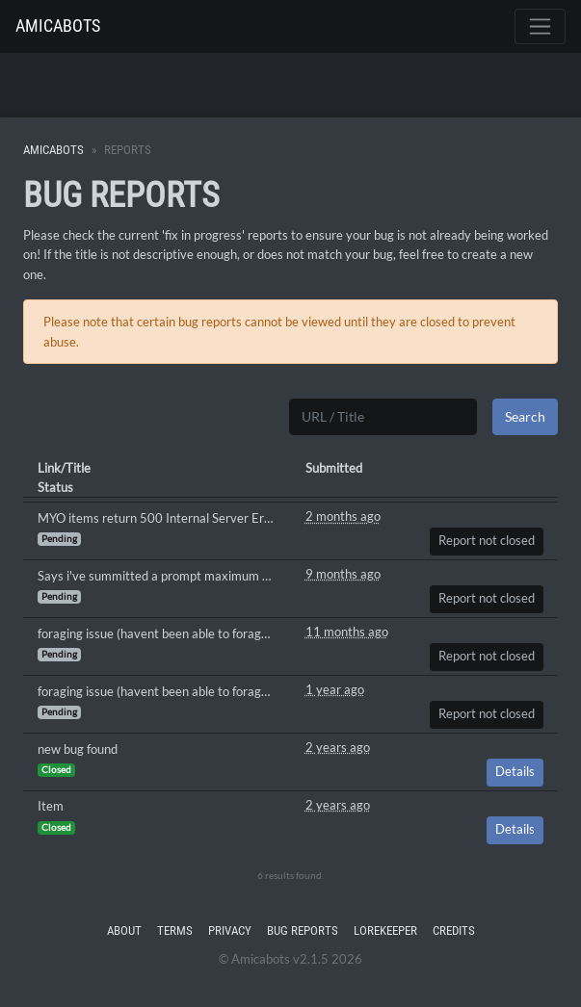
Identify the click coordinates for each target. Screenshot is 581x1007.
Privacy (229, 930)
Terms (175, 930)
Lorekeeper (385, 930)
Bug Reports (302, 930)
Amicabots (57, 25)
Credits (454, 930)
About (124, 930)
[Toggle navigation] (540, 26)
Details (515, 771)
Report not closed (486, 540)
